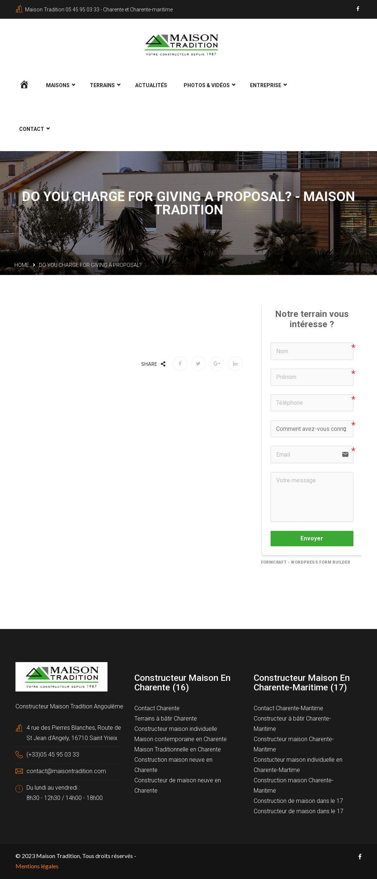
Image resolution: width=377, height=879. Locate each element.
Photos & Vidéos (207, 84)
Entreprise (265, 84)
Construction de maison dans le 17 (298, 800)
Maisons (58, 84)
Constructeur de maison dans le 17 (298, 810)
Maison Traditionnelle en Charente (177, 748)
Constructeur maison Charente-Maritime (294, 743)
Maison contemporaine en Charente (180, 738)
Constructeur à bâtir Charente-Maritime (292, 723)
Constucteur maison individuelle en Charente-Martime (298, 764)
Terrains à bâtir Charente (165, 717)
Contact (31, 128)
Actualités (151, 84)
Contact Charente (157, 707)
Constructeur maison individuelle (175, 728)
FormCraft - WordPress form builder (305, 561)
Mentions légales (37, 865)
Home (21, 264)
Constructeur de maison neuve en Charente (177, 784)
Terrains (102, 84)
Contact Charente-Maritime (288, 707)
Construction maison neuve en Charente (173, 764)
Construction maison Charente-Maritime (294, 784)
